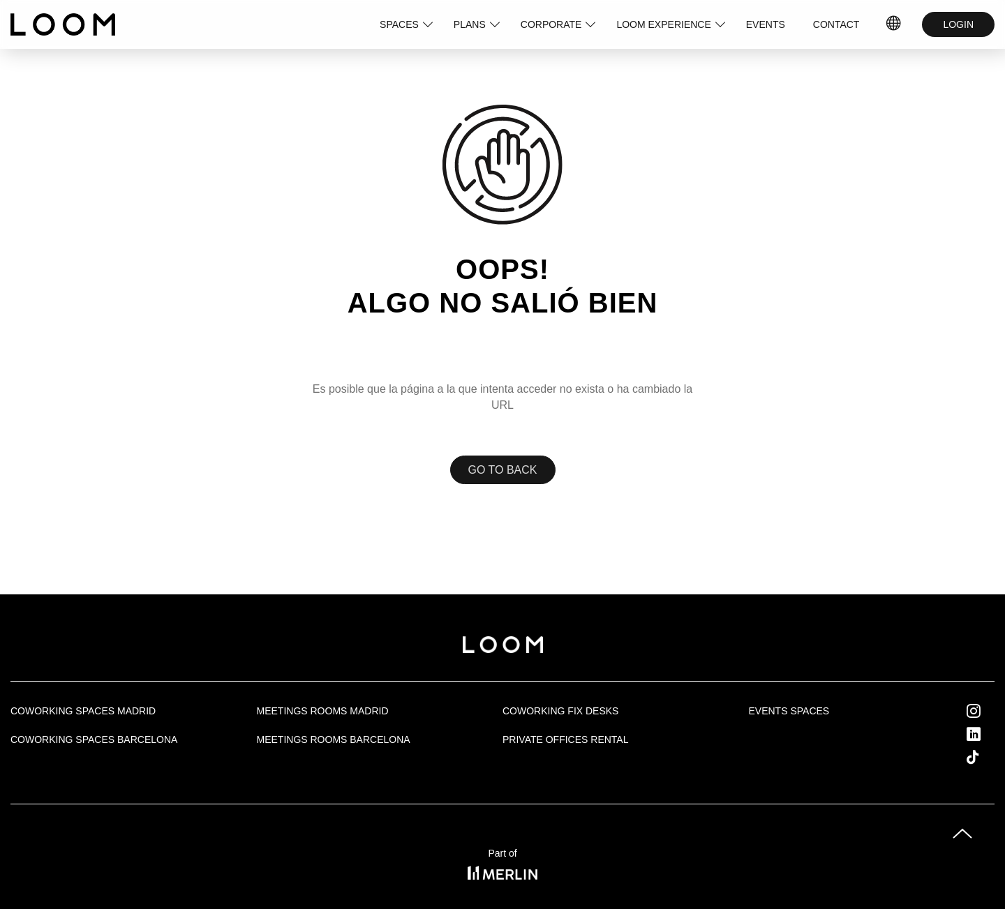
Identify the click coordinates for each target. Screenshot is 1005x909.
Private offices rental (565, 739)
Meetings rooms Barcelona (333, 739)
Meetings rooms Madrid (323, 710)
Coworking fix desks (560, 710)
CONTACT (836, 24)
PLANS (470, 24)
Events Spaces (789, 710)
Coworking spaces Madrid (83, 710)
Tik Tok (985, 756)
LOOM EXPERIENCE (663, 24)
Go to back (502, 470)
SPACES (399, 24)
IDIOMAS (894, 24)
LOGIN (958, 24)
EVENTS (765, 24)
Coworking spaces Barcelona (93, 739)
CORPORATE (551, 24)
